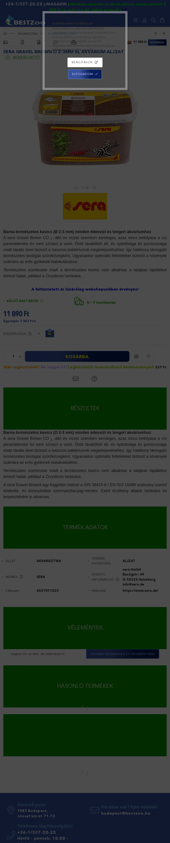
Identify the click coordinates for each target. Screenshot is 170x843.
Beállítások (82, 62)
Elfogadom (82, 74)
